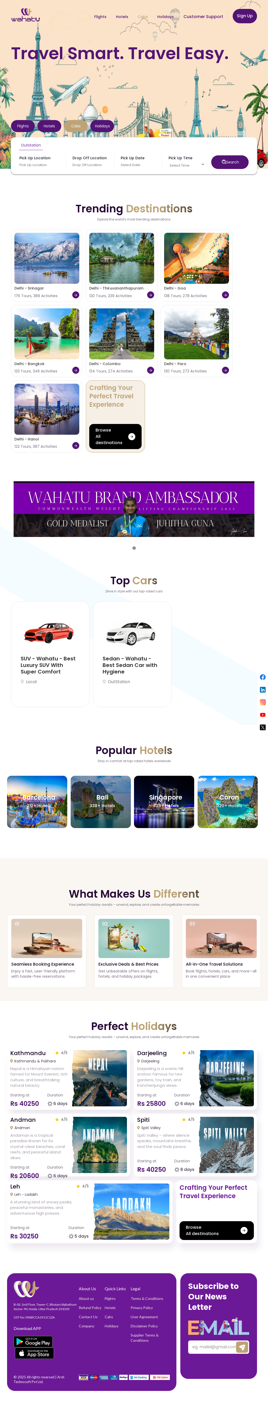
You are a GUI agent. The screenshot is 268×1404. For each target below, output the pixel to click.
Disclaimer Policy (144, 1326)
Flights (110, 1298)
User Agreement (144, 1317)
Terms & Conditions (147, 1298)
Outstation (31, 145)
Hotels (110, 1307)
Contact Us (88, 1317)
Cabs (109, 1317)
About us (86, 1298)
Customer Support (203, 17)
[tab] (23, 126)
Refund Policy (90, 1307)
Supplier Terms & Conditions (145, 1338)
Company (86, 1326)
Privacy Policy (142, 1307)
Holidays (112, 1326)
